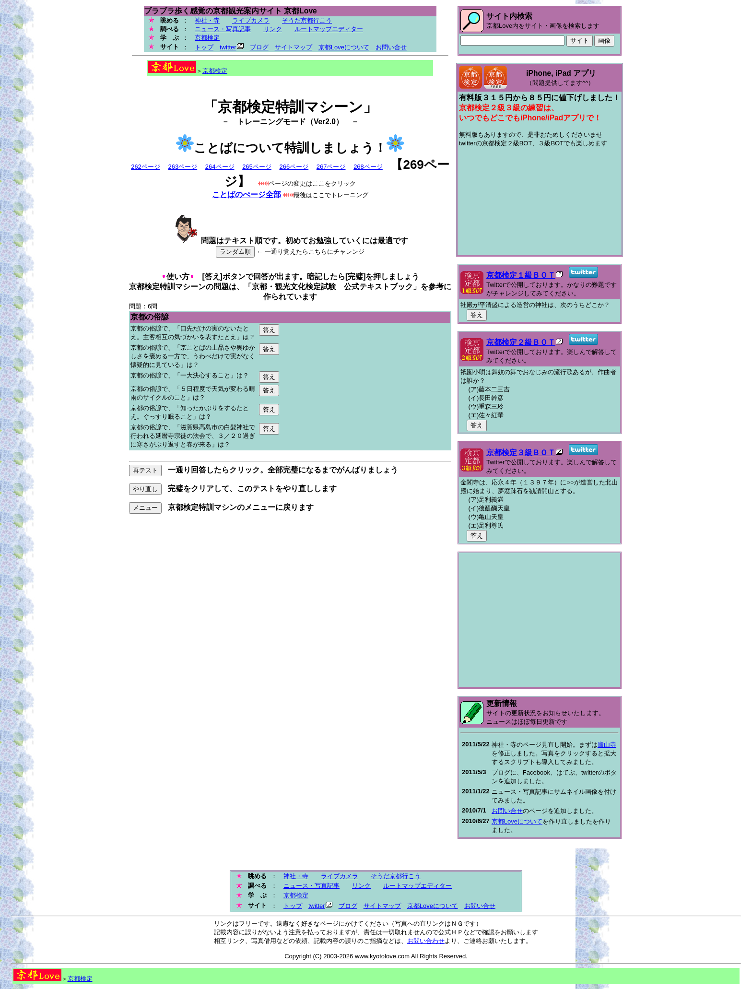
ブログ (259, 47)
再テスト (145, 470)
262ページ (145, 166)
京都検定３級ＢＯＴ (520, 452)
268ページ (368, 166)
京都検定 (207, 37)
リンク (272, 29)
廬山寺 (607, 744)
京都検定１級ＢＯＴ (520, 275)
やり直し (145, 489)
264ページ (220, 166)
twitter (228, 47)
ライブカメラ (251, 20)
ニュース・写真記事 (223, 29)
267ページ (331, 166)
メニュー (145, 507)
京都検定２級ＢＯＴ (520, 342)
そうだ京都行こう (307, 20)
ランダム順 (235, 251)
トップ (204, 47)
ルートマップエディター (328, 29)
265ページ (256, 166)
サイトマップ (293, 47)
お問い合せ (391, 47)
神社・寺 (207, 20)
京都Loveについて (343, 47)
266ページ (293, 166)
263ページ (182, 166)
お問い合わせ (426, 940)
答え (269, 329)
